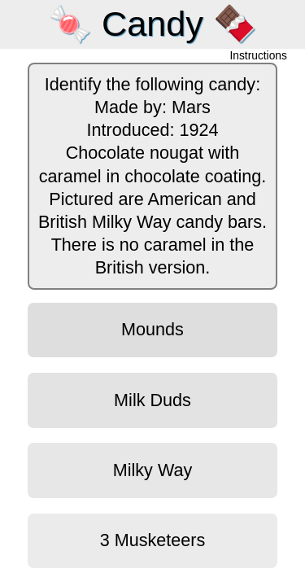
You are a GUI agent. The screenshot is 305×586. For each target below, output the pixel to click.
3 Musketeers (153, 540)
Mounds (152, 329)
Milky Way (153, 470)
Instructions (259, 56)
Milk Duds (152, 400)
